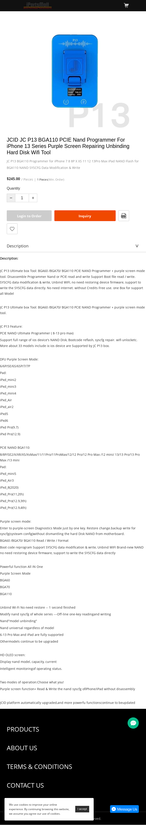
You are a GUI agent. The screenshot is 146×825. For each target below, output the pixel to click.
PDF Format (123, 215)
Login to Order (29, 216)
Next (133, 71)
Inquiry (85, 216)
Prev (12, 71)
